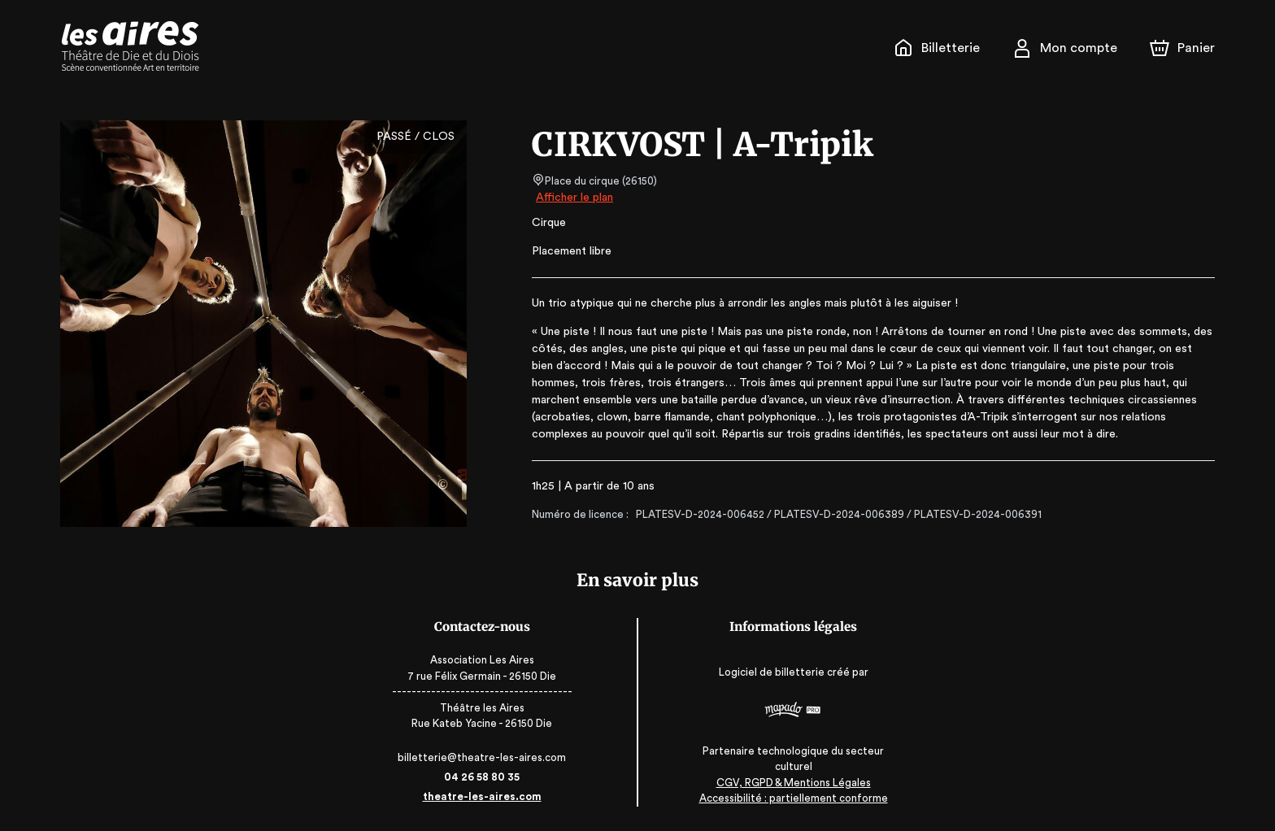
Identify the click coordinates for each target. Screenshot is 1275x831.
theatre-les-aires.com (489, 796)
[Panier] (1182, 48)
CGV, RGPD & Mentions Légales (786, 783)
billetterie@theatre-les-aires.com (489, 757)
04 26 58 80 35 (489, 777)
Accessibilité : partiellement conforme (786, 798)
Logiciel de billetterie (765, 672)
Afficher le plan (573, 197)
